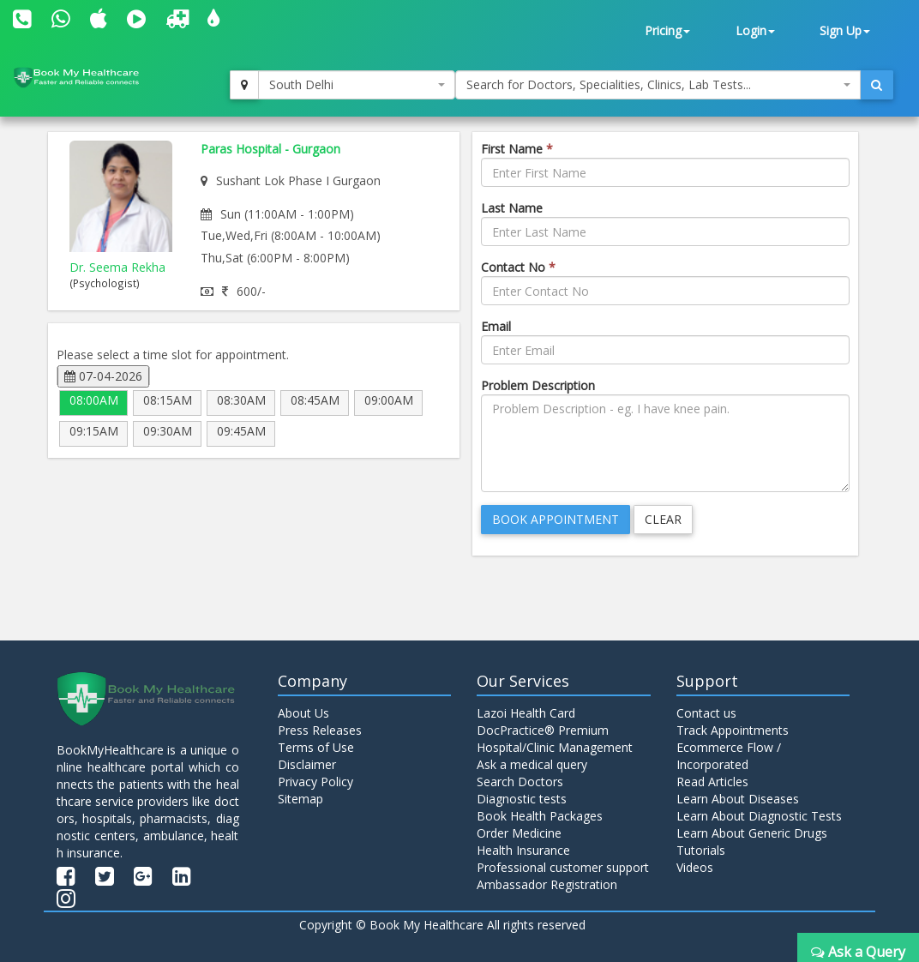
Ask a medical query (532, 764)
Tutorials (700, 850)
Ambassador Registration (547, 884)
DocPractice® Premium (543, 730)
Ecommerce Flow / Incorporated (728, 756)
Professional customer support (563, 867)
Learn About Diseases (737, 799)
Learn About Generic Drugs (751, 833)
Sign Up (845, 30)
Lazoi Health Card (526, 713)
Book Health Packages (540, 816)
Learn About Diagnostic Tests (759, 816)
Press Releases (320, 730)
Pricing (667, 30)
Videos (694, 867)
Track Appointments (732, 730)
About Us (303, 713)
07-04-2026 (103, 376)
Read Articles (712, 781)
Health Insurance (523, 850)
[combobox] (356, 84)
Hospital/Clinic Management (555, 747)
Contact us (706, 713)
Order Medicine (519, 833)
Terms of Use (316, 747)
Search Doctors (520, 781)
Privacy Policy (315, 781)
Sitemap (300, 799)
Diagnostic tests (522, 799)
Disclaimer (307, 764)
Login (755, 30)
